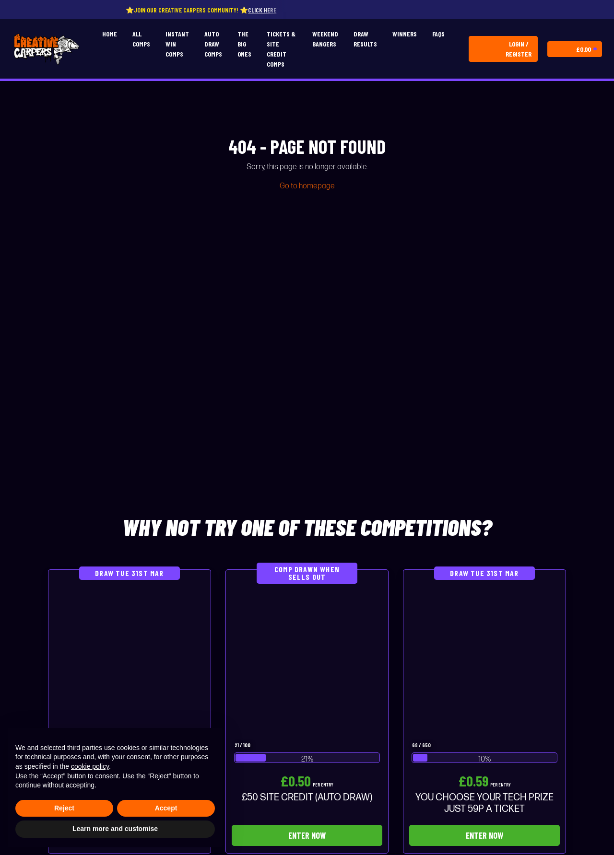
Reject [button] (64, 808)
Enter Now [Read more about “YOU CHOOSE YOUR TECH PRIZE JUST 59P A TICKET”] (484, 835)
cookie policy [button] (90, 766)
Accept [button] (166, 808)
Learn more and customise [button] (115, 828)
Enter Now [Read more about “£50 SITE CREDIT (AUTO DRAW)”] (307, 835)
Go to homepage (307, 186)
